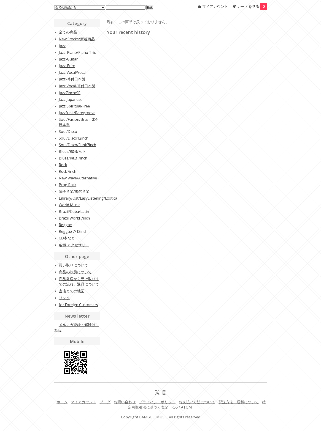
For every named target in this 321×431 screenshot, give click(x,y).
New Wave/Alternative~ (79, 178)
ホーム (62, 401)
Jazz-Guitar (68, 59)
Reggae (65, 224)
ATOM (186, 407)
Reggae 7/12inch (73, 231)
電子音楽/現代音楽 (74, 191)
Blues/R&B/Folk (72, 151)
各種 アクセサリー (74, 244)
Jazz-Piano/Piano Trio (77, 52)
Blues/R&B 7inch (73, 158)
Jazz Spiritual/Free (74, 106)
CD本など (67, 238)
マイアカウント (215, 6)
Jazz (62, 45)
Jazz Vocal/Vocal (72, 72)
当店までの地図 (71, 291)
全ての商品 (68, 32)
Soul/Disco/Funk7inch (77, 144)
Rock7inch (67, 171)
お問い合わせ (125, 401)
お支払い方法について (197, 401)
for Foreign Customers (78, 304)
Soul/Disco (68, 131)
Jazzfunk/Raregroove (77, 112)
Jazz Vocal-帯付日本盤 (77, 85)
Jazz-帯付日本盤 (72, 79)
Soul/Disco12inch (73, 138)
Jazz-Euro (67, 65)
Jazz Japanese (70, 99)
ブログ (105, 401)
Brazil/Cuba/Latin (74, 211)
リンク (64, 297)
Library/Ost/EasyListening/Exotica (88, 198)
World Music (69, 204)
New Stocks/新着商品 (77, 38)
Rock (63, 164)
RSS (174, 407)
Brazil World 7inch (74, 218)
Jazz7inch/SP (70, 92)
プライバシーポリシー (157, 401)
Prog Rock (67, 184)
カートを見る (252, 6)
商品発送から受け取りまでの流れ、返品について (79, 281)
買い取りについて (73, 265)
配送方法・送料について (238, 401)
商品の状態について (75, 272)
